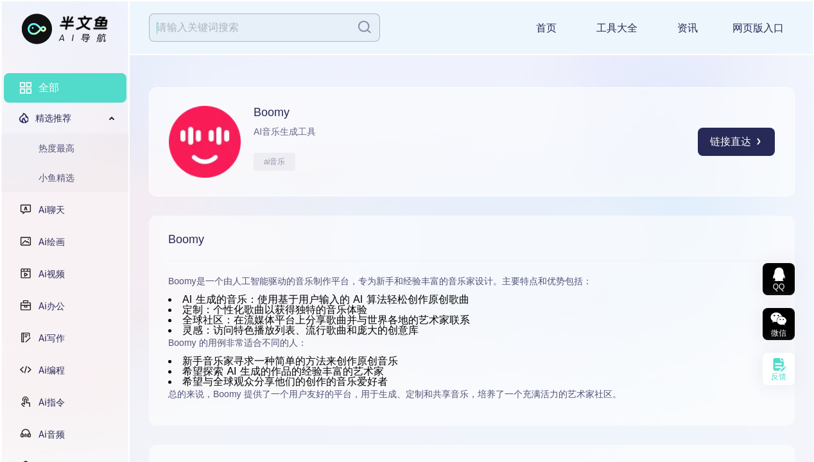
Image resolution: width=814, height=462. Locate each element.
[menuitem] (65, 88)
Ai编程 (52, 370)
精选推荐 (53, 118)
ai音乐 (274, 161)
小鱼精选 (56, 178)
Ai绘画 (52, 242)
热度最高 (56, 148)
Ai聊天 (52, 210)
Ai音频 (52, 434)
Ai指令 (52, 402)
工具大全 (616, 27)
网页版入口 (758, 27)
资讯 (687, 27)
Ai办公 (52, 306)
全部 (49, 87)
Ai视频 (52, 274)
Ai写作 (52, 338)
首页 (546, 27)
